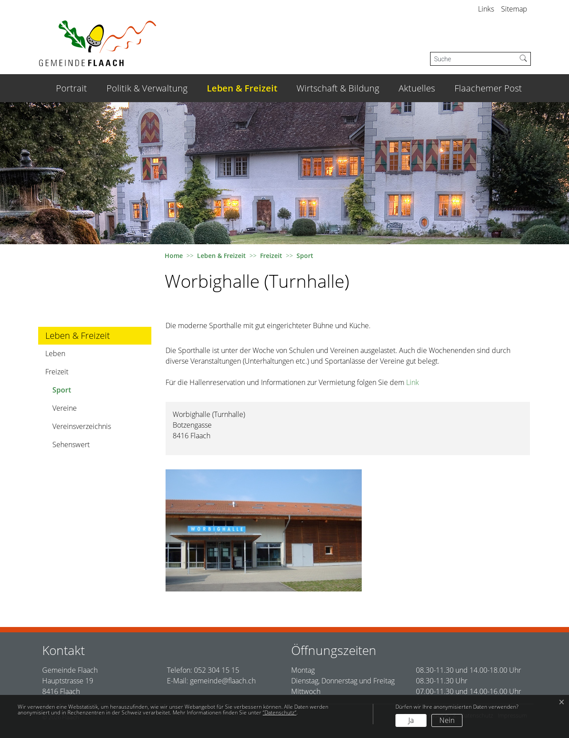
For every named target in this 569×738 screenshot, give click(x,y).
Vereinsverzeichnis (81, 426)
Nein (446, 720)
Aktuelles (417, 88)
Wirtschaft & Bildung (337, 88)
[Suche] (473, 59)
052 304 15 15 (216, 670)
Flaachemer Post (488, 88)
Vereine (64, 408)
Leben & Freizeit (242, 88)
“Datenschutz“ (279, 712)
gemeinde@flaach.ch (223, 681)
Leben (55, 353)
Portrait (71, 88)
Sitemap (514, 9)
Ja (411, 720)
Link (412, 382)
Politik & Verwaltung (147, 88)
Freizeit (56, 372)
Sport (77, 392)
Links (486, 9)
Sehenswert (71, 444)
